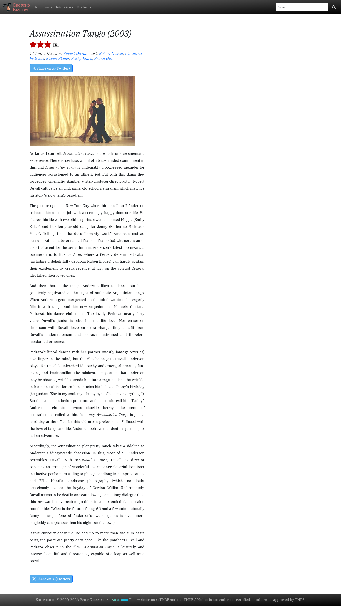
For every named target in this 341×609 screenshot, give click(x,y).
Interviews (64, 7)
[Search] (302, 7)
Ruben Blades (57, 58)
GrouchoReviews (16, 7)
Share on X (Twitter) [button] (51, 68)
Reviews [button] (42, 7)
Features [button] (84, 7)
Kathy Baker (81, 58)
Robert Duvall (75, 53)
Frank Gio (103, 58)
